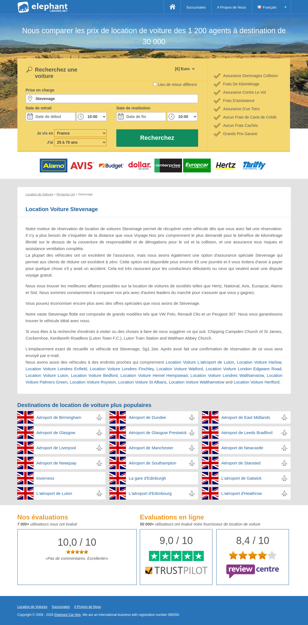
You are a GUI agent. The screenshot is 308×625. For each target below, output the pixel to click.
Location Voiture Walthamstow (196, 382)
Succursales (196, 7)
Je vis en (45, 133)
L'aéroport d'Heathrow (241, 493)
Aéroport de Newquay (56, 463)
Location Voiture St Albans (142, 382)
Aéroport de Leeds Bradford (246, 432)
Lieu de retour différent (177, 84)
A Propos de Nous (231, 7)
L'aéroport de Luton (54, 493)
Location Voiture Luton (47, 375)
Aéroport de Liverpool (56, 447)
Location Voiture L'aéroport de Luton (200, 362)
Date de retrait (39, 108)
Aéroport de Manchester (151, 447)
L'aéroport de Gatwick (241, 478)
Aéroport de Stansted (240, 463)
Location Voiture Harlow (259, 362)
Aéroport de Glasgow (55, 432)
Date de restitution (133, 108)
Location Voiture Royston (93, 382)
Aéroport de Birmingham (58, 417)
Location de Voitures (32, 607)
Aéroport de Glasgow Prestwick (157, 432)
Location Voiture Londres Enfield (56, 368)
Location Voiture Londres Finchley (122, 368)
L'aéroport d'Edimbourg (150, 493)
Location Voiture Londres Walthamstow (227, 375)
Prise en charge (40, 90)
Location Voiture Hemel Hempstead (154, 375)
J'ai (50, 142)
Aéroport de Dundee (147, 417)
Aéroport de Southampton (152, 463)
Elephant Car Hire (67, 615)
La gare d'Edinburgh (147, 478)
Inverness (45, 478)
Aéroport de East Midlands (245, 417)
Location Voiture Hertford (257, 382)
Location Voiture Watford (180, 368)
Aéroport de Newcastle (242, 447)
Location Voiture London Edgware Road (243, 368)
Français (267, 7)
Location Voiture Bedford (94, 375)
